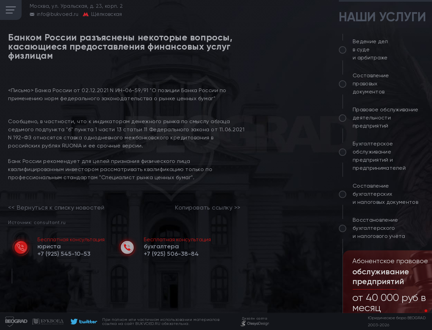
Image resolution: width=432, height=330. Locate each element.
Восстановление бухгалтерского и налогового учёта (379, 228)
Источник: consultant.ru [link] (36, 222)
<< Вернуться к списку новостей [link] (56, 207)
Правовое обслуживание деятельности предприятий (385, 117)
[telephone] (63, 253)
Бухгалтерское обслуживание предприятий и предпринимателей (379, 155)
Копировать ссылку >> (208, 207)
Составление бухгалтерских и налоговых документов (385, 194)
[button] (420, 310)
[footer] (83, 322)
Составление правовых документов (371, 83)
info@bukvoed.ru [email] (58, 14)
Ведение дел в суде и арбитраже (370, 49)
